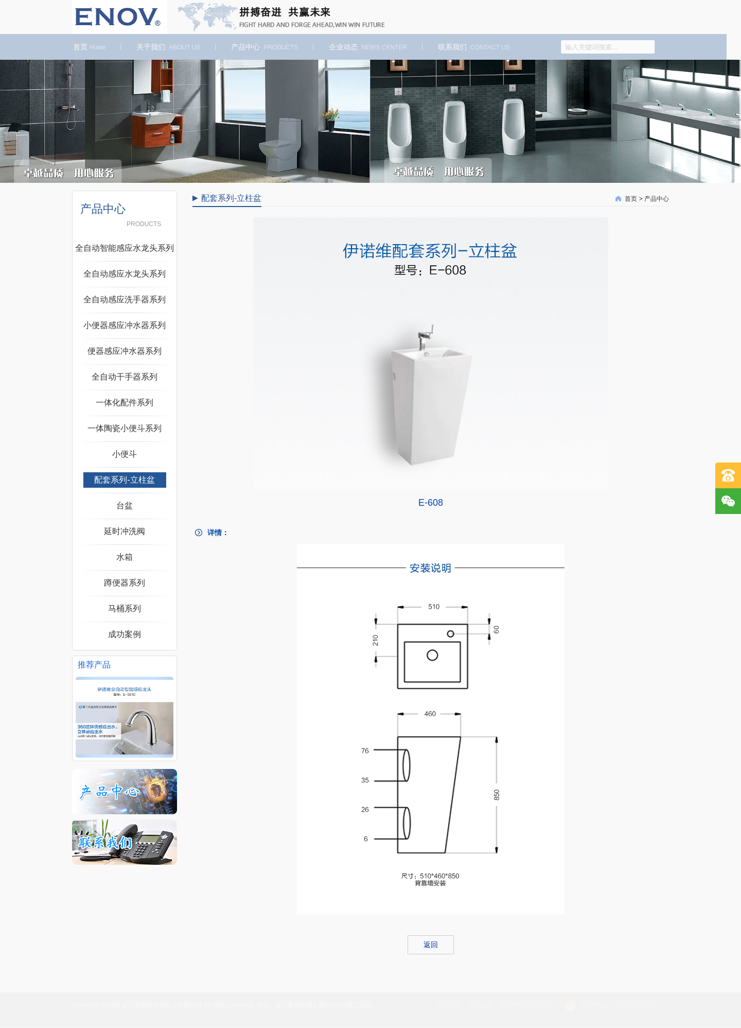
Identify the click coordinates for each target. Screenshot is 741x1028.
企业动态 (364, 47)
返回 (431, 944)
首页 (85, 47)
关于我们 (164, 47)
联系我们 (470, 47)
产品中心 (260, 47)
